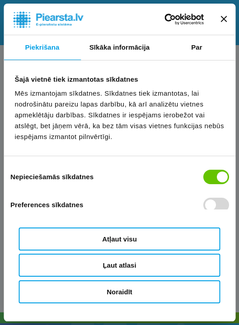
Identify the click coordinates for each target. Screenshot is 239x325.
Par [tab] (196, 47)
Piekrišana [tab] (42, 47)
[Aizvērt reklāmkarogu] (223, 19)
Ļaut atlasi (119, 265)
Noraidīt (119, 292)
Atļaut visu (119, 239)
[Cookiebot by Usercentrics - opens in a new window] (164, 19)
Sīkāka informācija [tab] (119, 47)
